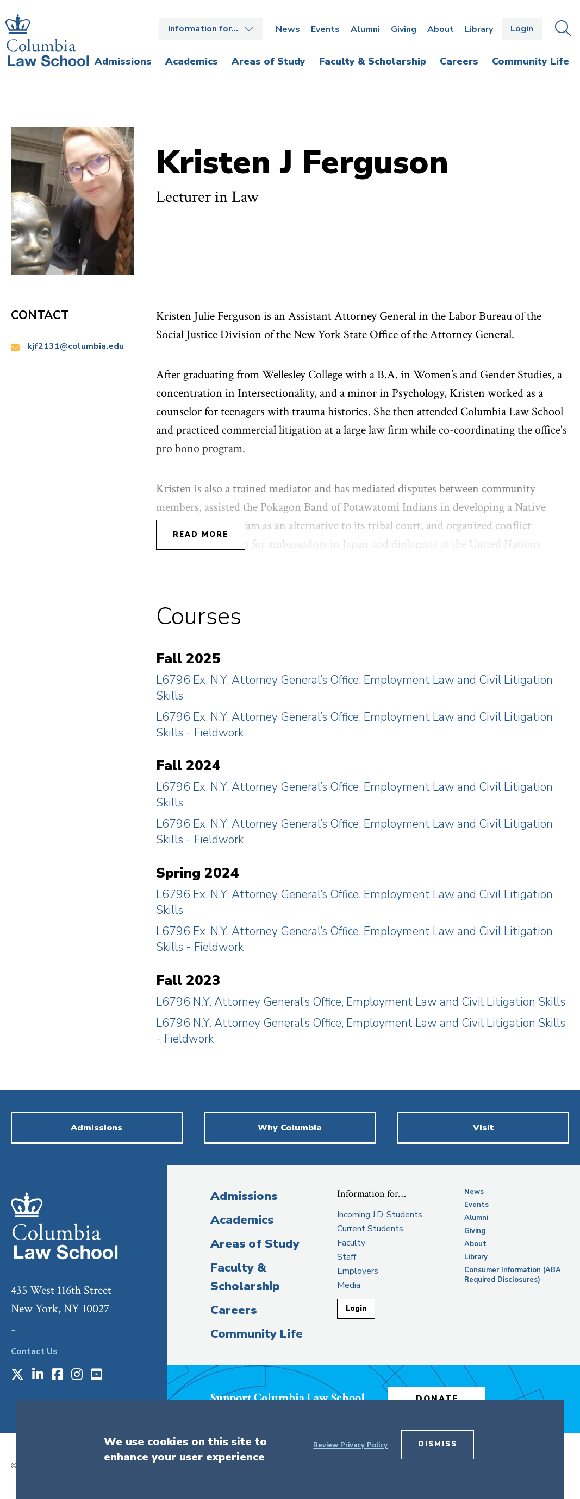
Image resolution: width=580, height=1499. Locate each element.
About (440, 29)
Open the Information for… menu (211, 29)
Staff (346, 1257)
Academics (241, 1220)
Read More (200, 534)
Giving (403, 29)
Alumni (365, 29)
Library (479, 29)
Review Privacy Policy (350, 1445)
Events (325, 29)
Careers (233, 1310)
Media (348, 1285)
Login (521, 29)
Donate (438, 1398)
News (288, 29)
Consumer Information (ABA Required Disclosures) (512, 1275)
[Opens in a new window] (17, 1375)
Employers (357, 1271)
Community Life (256, 1334)
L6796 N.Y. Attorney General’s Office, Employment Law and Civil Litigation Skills (360, 1001)
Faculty (351, 1243)
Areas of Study (255, 1244)
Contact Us (34, 1351)
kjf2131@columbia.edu (75, 346)
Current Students (370, 1229)
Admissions (243, 1196)
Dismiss (437, 1444)
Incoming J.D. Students (379, 1215)
